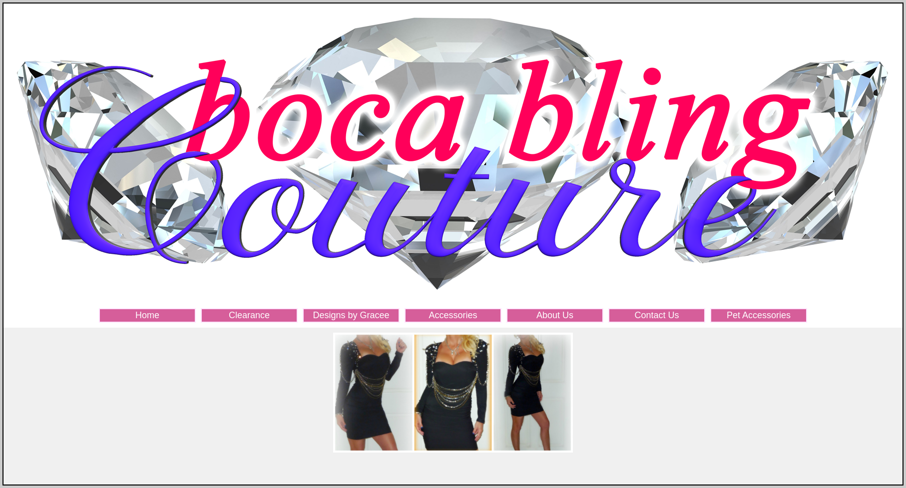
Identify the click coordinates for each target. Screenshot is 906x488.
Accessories (453, 315)
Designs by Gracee (351, 315)
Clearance (249, 315)
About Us (554, 315)
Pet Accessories (759, 315)
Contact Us (656, 315)
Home (147, 315)
